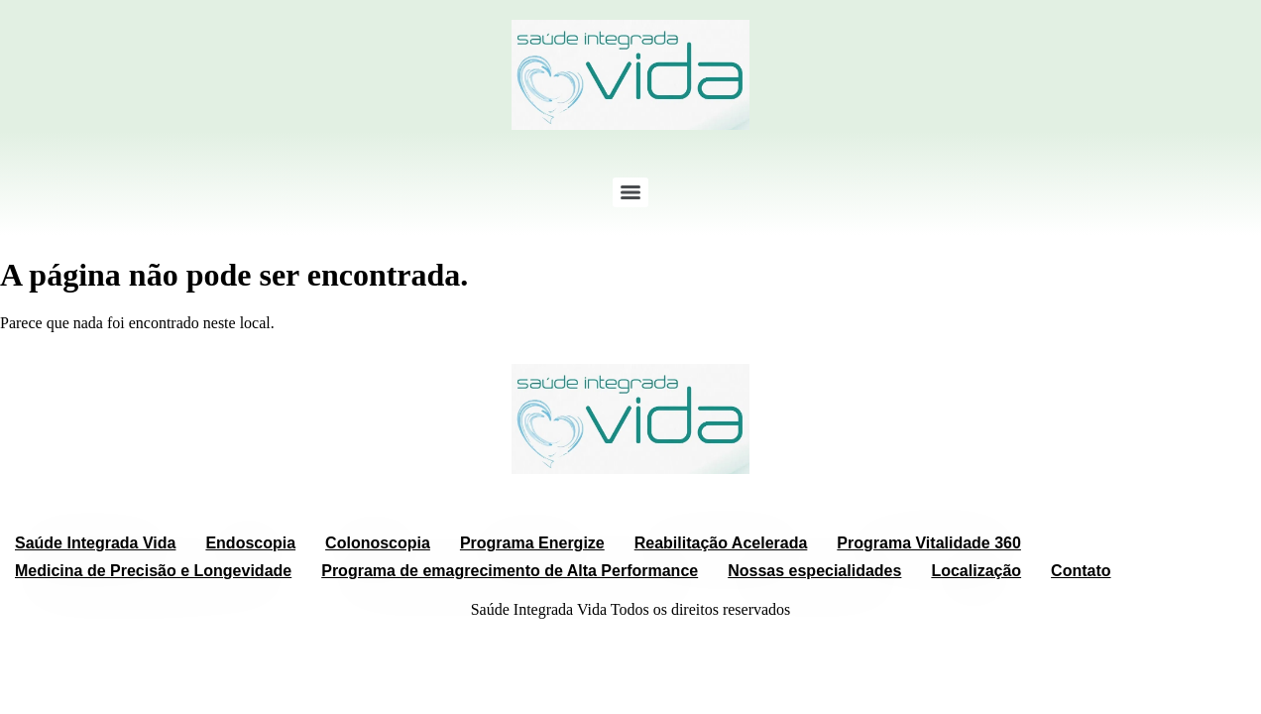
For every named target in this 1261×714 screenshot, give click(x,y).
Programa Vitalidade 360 (929, 543)
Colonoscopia (377, 543)
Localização (976, 570)
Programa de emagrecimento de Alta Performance (509, 570)
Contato (1080, 570)
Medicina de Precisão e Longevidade (153, 570)
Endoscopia (250, 543)
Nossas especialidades (814, 570)
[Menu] (630, 192)
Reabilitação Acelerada (721, 543)
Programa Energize (532, 543)
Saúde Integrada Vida (95, 543)
